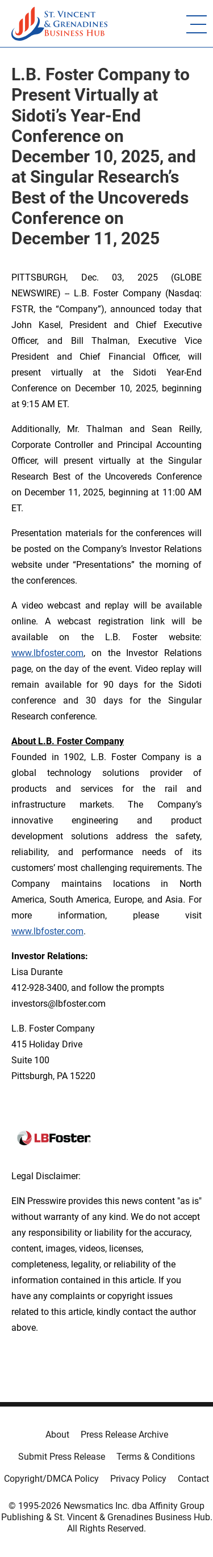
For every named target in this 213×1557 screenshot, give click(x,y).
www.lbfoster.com (47, 653)
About (57, 1434)
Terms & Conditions (155, 1456)
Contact (193, 1478)
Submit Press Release (61, 1456)
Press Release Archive (124, 1434)
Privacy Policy (138, 1478)
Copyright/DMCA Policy (51, 1478)
